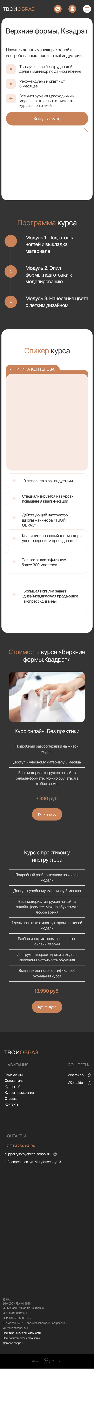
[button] (47, 811)
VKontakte (75, 1082)
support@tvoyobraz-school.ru (27, 1154)
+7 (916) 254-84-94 (20, 1146)
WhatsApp (76, 1075)
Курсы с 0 (12, 1087)
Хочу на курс (47, 118)
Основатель (14, 1080)
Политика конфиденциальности (22, 1332)
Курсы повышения (19, 1092)
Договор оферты (12, 1343)
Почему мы (14, 1075)
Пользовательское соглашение (22, 1338)
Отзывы (11, 1098)
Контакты (12, 1104)
